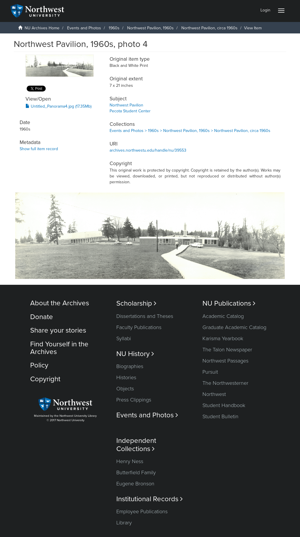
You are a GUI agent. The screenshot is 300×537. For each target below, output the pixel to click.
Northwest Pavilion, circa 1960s (209, 28)
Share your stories (58, 330)
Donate (41, 317)
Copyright (45, 379)
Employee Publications (142, 511)
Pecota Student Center (130, 111)
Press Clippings (133, 400)
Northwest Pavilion (126, 105)
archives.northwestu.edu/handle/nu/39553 (148, 150)
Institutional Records (149, 499)
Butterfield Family (136, 472)
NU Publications (228, 303)
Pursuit (210, 372)
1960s (114, 28)
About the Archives (59, 303)
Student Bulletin (220, 416)
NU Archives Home (42, 28)
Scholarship (136, 303)
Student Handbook (223, 405)
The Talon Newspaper (227, 349)
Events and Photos (84, 28)
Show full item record (39, 148)
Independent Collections (136, 444)
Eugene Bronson (135, 483)
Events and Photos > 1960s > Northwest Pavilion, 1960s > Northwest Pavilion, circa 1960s (190, 130)
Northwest (214, 394)
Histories (126, 377)
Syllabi (123, 338)
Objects (125, 388)
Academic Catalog (223, 316)
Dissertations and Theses (144, 316)
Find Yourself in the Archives (59, 348)
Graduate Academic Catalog (234, 327)
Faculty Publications (138, 327)
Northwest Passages (225, 361)
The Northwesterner (225, 383)
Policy (39, 365)
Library (124, 522)
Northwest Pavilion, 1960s (150, 28)
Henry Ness (129, 461)
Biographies (129, 366)
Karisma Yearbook (222, 338)
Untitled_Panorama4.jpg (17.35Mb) (58, 106)
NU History (135, 354)
